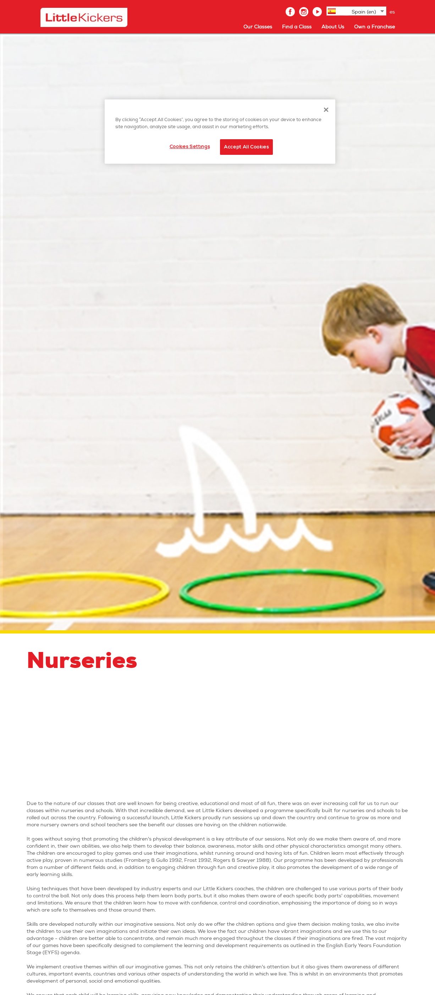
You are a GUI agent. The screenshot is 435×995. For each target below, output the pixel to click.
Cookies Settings (190, 146)
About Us (332, 27)
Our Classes (257, 27)
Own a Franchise (374, 27)
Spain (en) (364, 12)
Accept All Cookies (246, 147)
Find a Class (297, 27)
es (392, 12)
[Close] (326, 110)
